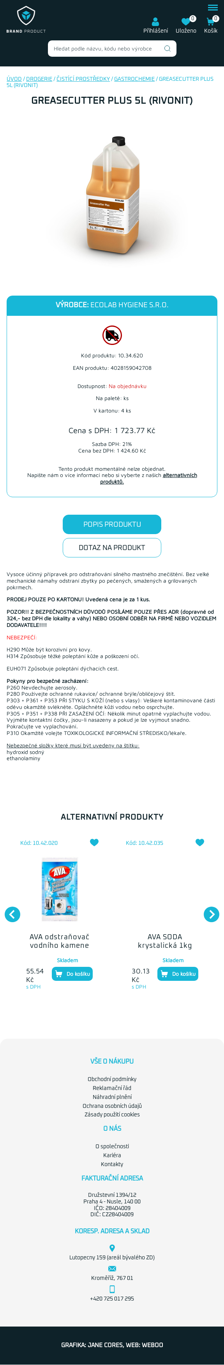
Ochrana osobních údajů (112, 1106)
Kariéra (112, 1155)
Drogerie (39, 79)
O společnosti (112, 1146)
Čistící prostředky (83, 79)
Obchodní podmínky (112, 1079)
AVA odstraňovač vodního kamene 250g (60, 946)
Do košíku (72, 974)
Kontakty (112, 1164)
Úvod (14, 79)
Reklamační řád (112, 1088)
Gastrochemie (134, 79)
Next (208, 910)
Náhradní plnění (112, 1097)
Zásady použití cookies (112, 1115)
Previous (8, 910)
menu (213, 7)
